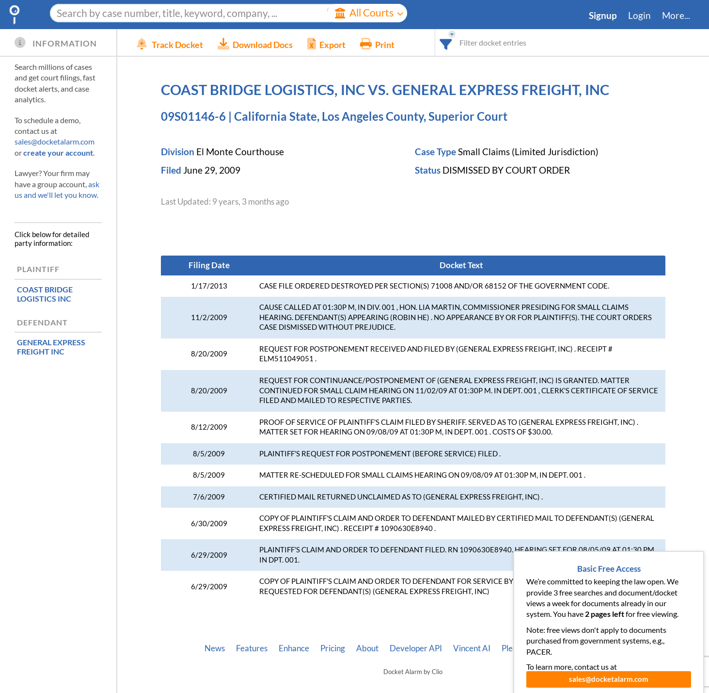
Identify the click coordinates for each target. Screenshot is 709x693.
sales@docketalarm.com (55, 141)
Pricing (332, 648)
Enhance (294, 648)
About (367, 648)
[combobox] (446, 42)
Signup (603, 15)
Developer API (416, 648)
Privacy (574, 648)
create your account (58, 152)
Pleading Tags (526, 648)
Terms (610, 648)
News (215, 648)
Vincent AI (471, 648)
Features (252, 648)
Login (639, 15)
